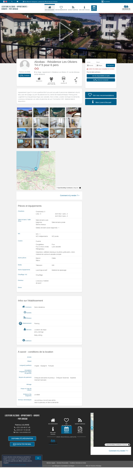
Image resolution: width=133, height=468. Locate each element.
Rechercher (110, 65)
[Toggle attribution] (80, 188)
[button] (24, 75)
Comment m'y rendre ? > (69, 195)
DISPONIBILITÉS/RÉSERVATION (22, 439)
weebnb (40, 466)
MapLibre (76, 188)
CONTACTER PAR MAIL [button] (22, 445)
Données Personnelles (62, 463)
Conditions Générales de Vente (78, 463)
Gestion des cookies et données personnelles (15, 464)
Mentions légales (51, 463)
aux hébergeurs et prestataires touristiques (63, 466)
